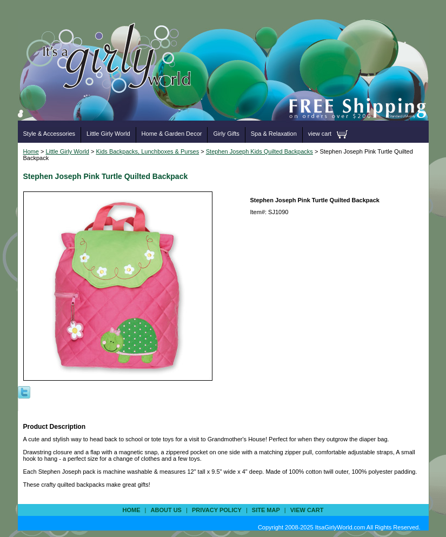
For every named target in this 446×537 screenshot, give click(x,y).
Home (31, 151)
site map (266, 510)
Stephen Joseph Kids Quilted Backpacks (259, 151)
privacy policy (217, 510)
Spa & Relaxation (274, 133)
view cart (319, 133)
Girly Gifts (226, 133)
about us (166, 510)
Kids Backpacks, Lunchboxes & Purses (147, 151)
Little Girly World (108, 133)
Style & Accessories (49, 133)
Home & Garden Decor (172, 133)
